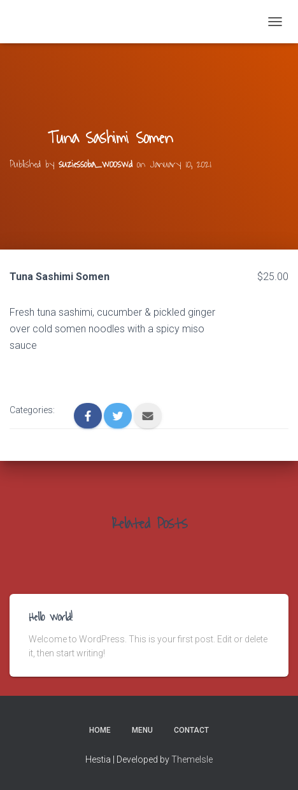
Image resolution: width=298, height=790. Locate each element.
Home (100, 730)
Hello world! (51, 617)
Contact (191, 730)
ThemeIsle (192, 759)
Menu (142, 730)
